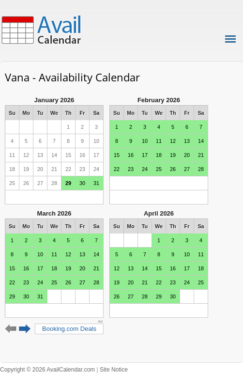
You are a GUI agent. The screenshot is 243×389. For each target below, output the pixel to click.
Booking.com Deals (69, 328)
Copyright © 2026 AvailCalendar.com (47, 369)
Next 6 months (25, 329)
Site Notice (114, 369)
